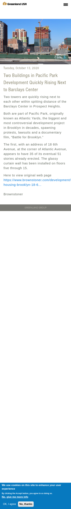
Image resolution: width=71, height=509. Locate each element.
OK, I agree (9, 504)
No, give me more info (15, 497)
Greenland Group (35, 207)
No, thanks (25, 504)
